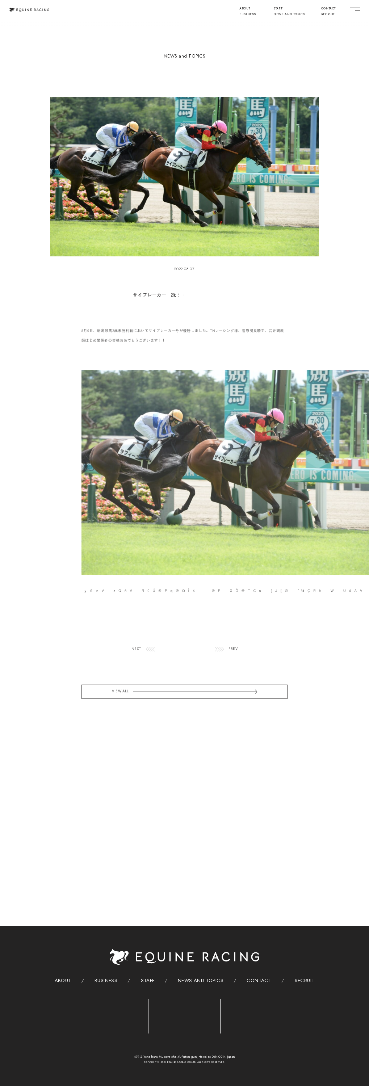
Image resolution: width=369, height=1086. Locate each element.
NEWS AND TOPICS (289, 14)
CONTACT (328, 9)
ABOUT (244, 9)
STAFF (278, 9)
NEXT (136, 662)
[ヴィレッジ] (256, 1014)
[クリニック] (184, 1014)
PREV (233, 662)
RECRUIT (328, 14)
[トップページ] (29, 10)
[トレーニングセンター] (112, 1014)
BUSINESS (247, 14)
